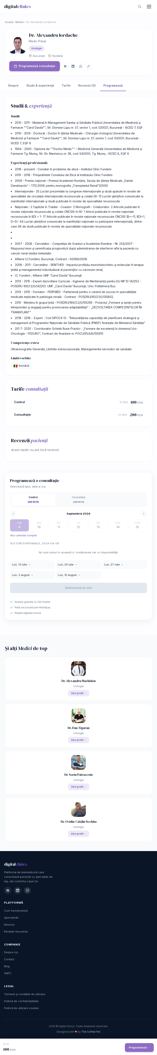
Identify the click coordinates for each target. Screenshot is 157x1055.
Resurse (9, 924)
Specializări (11, 917)
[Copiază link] (88, 66)
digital (17, 6)
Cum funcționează (16, 910)
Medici (20, 22)
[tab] (33, 499)
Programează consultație (34, 66)
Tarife (66, 85)
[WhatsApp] (80, 66)
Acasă (9, 22)
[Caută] (139, 6)
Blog (7, 966)
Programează (113, 85)
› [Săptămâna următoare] (143, 513)
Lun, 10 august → (69, 575)
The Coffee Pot (90, 1031)
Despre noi (11, 952)
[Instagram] (27, 890)
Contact (9, 959)
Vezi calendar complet (23, 535)
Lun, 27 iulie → (113, 564)
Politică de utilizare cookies (21, 1008)
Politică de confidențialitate (21, 1001)
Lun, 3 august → (22, 575)
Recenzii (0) (87, 85)
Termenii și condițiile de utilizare (24, 994)
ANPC (7, 973)
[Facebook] (65, 66)
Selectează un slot (78, 587)
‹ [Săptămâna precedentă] (13, 513)
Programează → (139, 1047)
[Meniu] (149, 6)
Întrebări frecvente (16, 931)
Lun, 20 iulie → (67, 564)
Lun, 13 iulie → (21, 564)
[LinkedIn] (73, 66)
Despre (13, 85)
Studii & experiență (40, 85)
